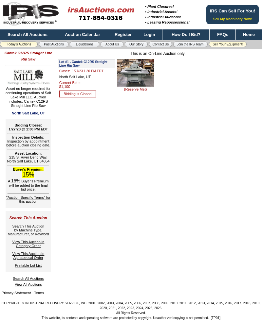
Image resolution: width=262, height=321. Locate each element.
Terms (39, 293)
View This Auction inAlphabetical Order (28, 256)
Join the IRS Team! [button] (190, 44)
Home (249, 34)
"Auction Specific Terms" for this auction (28, 199)
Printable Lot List (28, 265)
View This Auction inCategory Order (28, 244)
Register (123, 34)
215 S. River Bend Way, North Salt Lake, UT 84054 (28, 159)
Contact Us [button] (161, 44)
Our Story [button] (136, 44)
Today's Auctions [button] (19, 44)
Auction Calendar (82, 34)
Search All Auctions (27, 34)
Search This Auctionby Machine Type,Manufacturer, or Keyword (28, 230)
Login (149, 34)
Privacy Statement (16, 293)
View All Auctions (28, 284)
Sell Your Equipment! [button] (228, 44)
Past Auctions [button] (54, 44)
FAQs (222, 34)
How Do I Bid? (186, 34)
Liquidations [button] (84, 44)
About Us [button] (112, 44)
